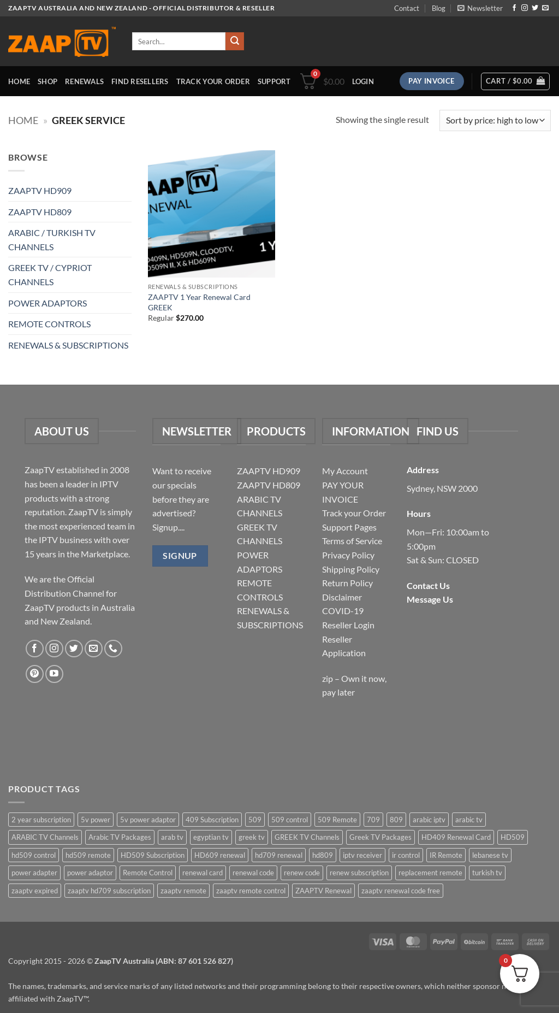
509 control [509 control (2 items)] (289, 819)
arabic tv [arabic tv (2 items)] (469, 819)
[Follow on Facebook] (514, 8)
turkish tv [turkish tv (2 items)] (487, 872)
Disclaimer (342, 597)
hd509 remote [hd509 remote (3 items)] (88, 855)
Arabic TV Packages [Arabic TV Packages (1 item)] (119, 837)
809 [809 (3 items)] (396, 819)
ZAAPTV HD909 (40, 190)
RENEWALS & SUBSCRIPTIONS (68, 345)
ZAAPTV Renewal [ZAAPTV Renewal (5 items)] (323, 890)
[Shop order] (495, 120)
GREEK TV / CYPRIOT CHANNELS (50, 274)
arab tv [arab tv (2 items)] (172, 837)
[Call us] (113, 649)
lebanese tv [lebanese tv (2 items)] (490, 855)
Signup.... (168, 527)
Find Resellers (140, 81)
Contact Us (428, 585)
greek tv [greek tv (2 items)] (252, 837)
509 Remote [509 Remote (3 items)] (337, 819)
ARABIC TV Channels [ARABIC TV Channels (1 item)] (45, 837)
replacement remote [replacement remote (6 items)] (430, 872)
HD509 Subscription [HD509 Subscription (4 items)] (153, 855)
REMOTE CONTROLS (49, 324)
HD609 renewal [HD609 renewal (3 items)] (219, 855)
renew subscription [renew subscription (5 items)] (359, 872)
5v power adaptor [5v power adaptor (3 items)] (148, 819)
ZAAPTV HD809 (40, 212)
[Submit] (234, 41)
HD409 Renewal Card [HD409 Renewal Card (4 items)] (456, 837)
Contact (406, 8)
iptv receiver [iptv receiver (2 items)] (362, 855)
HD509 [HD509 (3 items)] (513, 837)
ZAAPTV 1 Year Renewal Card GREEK (199, 302)
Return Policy (347, 583)
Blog (438, 8)
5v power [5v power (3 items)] (95, 819)
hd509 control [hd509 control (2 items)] (33, 855)
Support (274, 81)
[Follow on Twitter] (535, 8)
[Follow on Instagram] (524, 8)
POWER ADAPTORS (47, 303)
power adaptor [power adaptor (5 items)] (90, 872)
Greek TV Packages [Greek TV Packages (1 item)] (380, 837)
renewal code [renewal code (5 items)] (253, 872)
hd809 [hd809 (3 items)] (322, 855)
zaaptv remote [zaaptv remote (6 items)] (183, 890)
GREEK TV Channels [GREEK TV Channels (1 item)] (307, 837)
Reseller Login (348, 625)
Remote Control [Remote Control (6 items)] (148, 872)
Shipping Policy (350, 569)
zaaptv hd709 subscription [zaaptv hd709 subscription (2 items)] (109, 890)
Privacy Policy (348, 555)
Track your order (213, 81)
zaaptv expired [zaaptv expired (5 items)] (34, 890)
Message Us (430, 599)
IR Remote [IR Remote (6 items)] (446, 855)
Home (19, 81)
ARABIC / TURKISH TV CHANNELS (52, 239)
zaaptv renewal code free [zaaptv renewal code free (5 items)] (400, 890)
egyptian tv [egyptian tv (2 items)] (211, 837)
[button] (480, 8)
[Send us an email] (545, 8)
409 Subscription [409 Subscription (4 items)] (212, 819)
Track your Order (354, 513)
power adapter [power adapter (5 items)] (34, 872)
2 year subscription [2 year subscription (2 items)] (41, 819)
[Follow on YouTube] (54, 674)
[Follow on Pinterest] (35, 674)
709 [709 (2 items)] (373, 819)
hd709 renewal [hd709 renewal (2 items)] (278, 855)
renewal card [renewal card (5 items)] (202, 872)
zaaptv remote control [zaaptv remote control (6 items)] (251, 890)
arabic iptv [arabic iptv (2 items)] (429, 819)
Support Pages (349, 527)
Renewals (84, 81)
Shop (47, 81)
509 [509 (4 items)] (254, 819)
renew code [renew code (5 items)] (302, 872)
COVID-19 (343, 610)
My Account (345, 471)
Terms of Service (352, 540)
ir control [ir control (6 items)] (406, 855)
